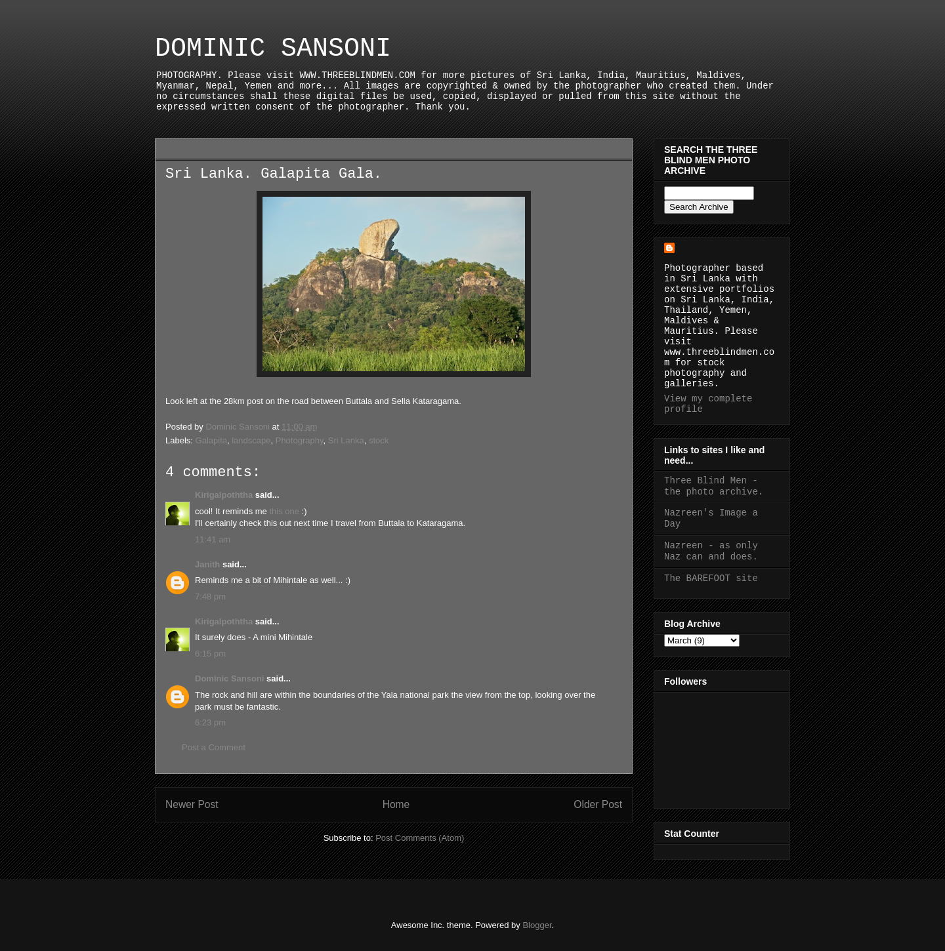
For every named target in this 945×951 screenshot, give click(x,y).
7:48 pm (210, 596)
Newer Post (192, 804)
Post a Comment (213, 747)
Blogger (536, 925)
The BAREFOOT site (711, 578)
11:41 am (212, 539)
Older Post (598, 804)
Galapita (211, 440)
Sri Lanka (346, 440)
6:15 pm (210, 653)
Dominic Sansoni (229, 678)
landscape (251, 440)
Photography (300, 440)
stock (378, 440)
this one (284, 511)
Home (396, 804)
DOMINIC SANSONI (273, 49)
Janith (207, 564)
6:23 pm (210, 722)
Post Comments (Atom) (419, 838)
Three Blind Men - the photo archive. (713, 486)
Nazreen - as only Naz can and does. (711, 551)
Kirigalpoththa (224, 495)
